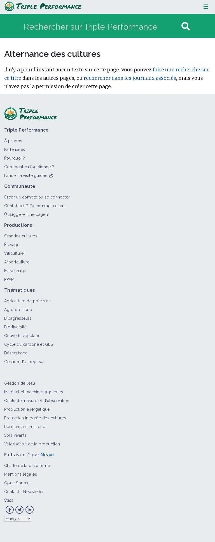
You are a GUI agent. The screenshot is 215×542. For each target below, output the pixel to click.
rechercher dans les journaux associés (130, 78)
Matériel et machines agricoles (33, 392)
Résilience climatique (24, 426)
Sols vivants (15, 435)
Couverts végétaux (22, 335)
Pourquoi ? (14, 158)
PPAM (9, 279)
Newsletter (33, 491)
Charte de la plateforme (27, 465)
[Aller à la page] (185, 26)
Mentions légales (20, 474)
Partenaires (14, 149)
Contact (11, 491)
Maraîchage (15, 270)
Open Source (17, 483)
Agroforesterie (18, 309)
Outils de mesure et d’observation (36, 400)
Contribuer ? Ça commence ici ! (34, 206)
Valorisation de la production (32, 444)
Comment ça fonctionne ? (29, 167)
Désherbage (15, 353)
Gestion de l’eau (19, 383)
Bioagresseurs (18, 318)
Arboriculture (17, 262)
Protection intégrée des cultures (35, 418)
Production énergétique (27, 409)
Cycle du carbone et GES (28, 344)
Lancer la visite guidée (25, 175)
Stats (8, 500)
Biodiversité (15, 327)
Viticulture (14, 253)
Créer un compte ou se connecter (37, 197)
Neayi (47, 454)
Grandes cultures (20, 236)
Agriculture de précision (27, 301)
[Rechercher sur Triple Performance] (102, 26)
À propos (13, 141)
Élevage (11, 244)
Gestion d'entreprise (23, 361)
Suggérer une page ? (26, 214)
